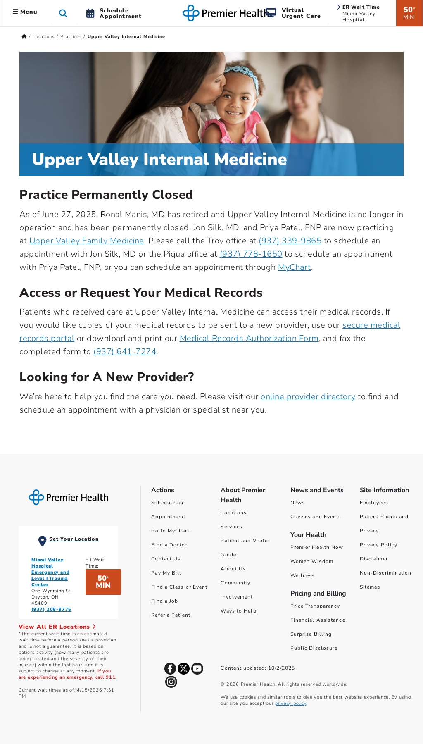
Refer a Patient (170, 615)
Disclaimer (374, 559)
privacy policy (290, 703)
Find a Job (164, 601)
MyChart (294, 267)
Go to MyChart (170, 530)
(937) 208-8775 (51, 609)
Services (231, 526)
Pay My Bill (166, 573)
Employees (374, 502)
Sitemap (370, 587)
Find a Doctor (169, 544)
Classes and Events (316, 516)
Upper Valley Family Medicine (86, 240)
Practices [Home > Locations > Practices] (70, 36)
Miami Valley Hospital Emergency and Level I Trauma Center (50, 572)
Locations (234, 512)
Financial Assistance (317, 620)
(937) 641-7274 (124, 351)
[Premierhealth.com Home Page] (24, 36)
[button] (63, 13)
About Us (233, 568)
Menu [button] (25, 12)
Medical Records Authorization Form (249, 338)
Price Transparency (315, 606)
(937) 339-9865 (290, 240)
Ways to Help (238, 611)
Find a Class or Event (179, 587)
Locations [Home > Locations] (44, 36)
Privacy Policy (378, 544)
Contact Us (166, 559)
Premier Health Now (317, 547)
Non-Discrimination (386, 573)
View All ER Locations (57, 627)
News (297, 502)
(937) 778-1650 (251, 254)
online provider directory (308, 396)
